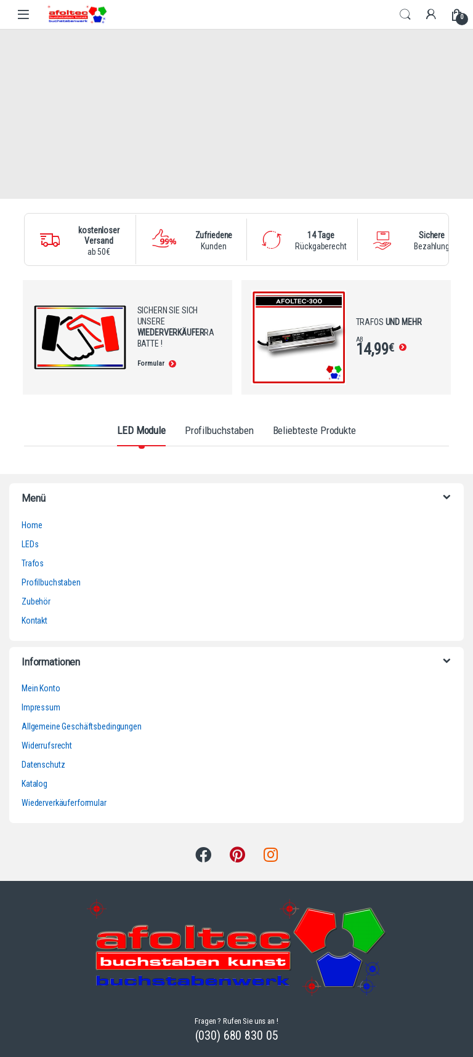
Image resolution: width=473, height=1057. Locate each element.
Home (32, 525)
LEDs (30, 544)
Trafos (33, 563)
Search (405, 15)
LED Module (141, 430)
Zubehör (36, 601)
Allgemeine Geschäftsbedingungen (82, 726)
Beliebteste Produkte (314, 430)
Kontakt (34, 620)
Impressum (41, 707)
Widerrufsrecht (47, 745)
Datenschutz (43, 765)
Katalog (34, 784)
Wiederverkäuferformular (64, 803)
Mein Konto (41, 688)
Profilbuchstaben (219, 430)
